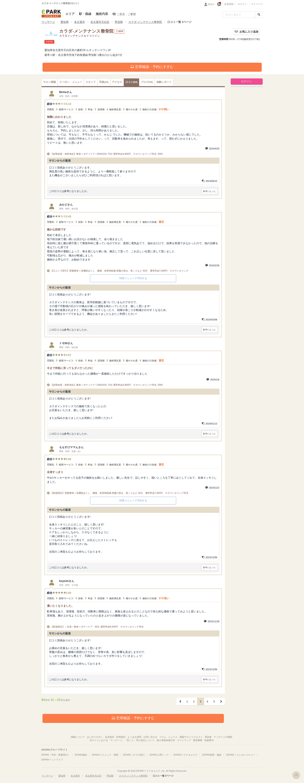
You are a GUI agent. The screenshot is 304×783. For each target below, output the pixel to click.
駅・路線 (85, 14)
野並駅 (119, 21)
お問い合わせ (150, 737)
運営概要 (197, 740)
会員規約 (109, 737)
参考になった (209, 191)
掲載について (78, 737)
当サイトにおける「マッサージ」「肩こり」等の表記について (122, 740)
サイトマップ (184, 740)
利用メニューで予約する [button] (133, 278)
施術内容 (102, 14)
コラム (162, 737)
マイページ (257, 4)
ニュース (173, 737)
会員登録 (229, 4)
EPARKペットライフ (52, 759)
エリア (70, 14)
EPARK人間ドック (159, 754)
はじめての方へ (95, 737)
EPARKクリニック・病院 (105, 754)
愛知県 (65, 21)
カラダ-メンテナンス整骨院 (145, 21)
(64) (131, 82)
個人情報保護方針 (166, 740)
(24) (103, 82)
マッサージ (48, 21)
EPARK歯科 (81, 754)
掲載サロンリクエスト (191, 737)
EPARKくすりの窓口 (134, 754)
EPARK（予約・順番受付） (56, 754)
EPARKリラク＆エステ (51, 13)
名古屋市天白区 (99, 21)
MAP (119, 31)
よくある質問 (134, 737)
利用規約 (121, 737)
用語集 (208, 737)
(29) (147, 82)
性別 (211, 4)
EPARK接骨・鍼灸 (212, 754)
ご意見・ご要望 (124, 14)
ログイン (242, 4)
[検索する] (258, 14)
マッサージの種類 (223, 737)
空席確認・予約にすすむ (151, 67)
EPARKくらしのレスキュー (240, 754)
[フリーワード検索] (239, 14)
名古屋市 (79, 21)
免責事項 (209, 740)
